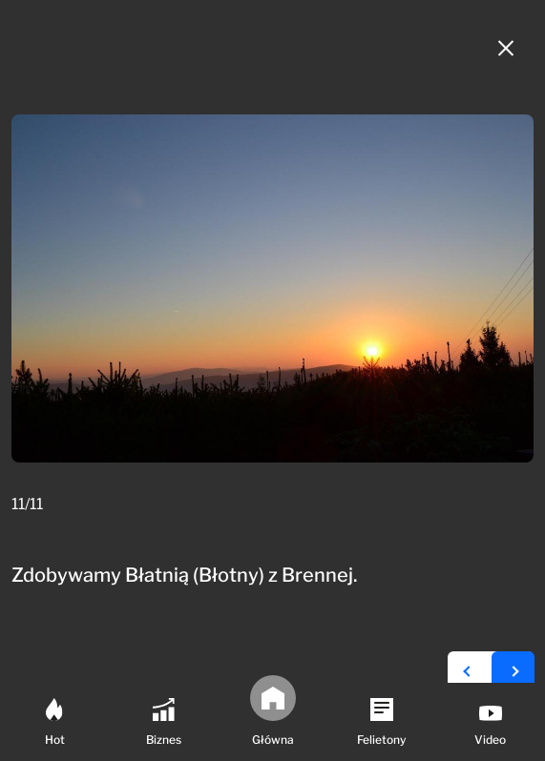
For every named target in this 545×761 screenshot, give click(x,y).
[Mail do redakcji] (524, 504)
